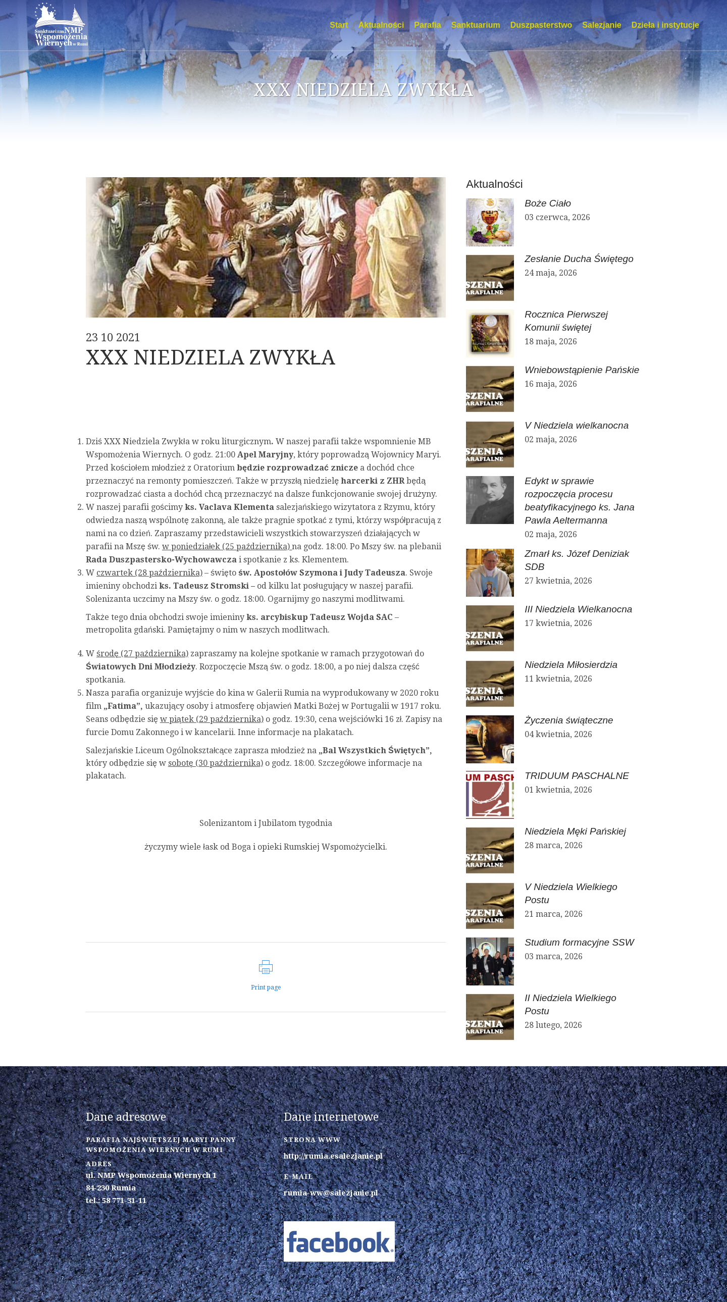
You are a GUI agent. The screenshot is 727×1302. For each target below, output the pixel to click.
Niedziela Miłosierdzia (571, 664)
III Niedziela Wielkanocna (578, 609)
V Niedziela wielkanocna (577, 425)
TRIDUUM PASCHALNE (577, 775)
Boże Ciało (548, 203)
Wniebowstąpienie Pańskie (582, 369)
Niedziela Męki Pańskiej (575, 831)
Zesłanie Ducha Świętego (579, 258)
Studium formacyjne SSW (579, 942)
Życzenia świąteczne (569, 720)
